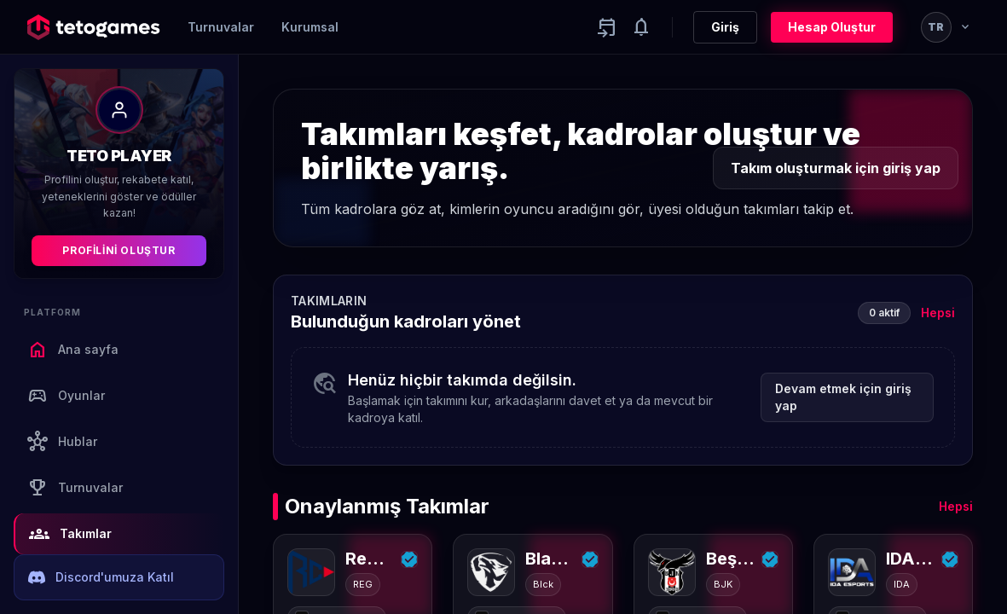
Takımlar (70, 534)
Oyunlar (66, 396)
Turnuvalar (221, 27)
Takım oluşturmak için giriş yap (835, 168)
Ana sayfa (73, 350)
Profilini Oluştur (118, 250)
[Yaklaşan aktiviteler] (607, 27)
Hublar (62, 442)
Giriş (725, 27)
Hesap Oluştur (832, 27)
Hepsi (938, 312)
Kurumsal (310, 27)
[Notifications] (641, 27)
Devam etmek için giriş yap (843, 397)
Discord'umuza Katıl (101, 577)
